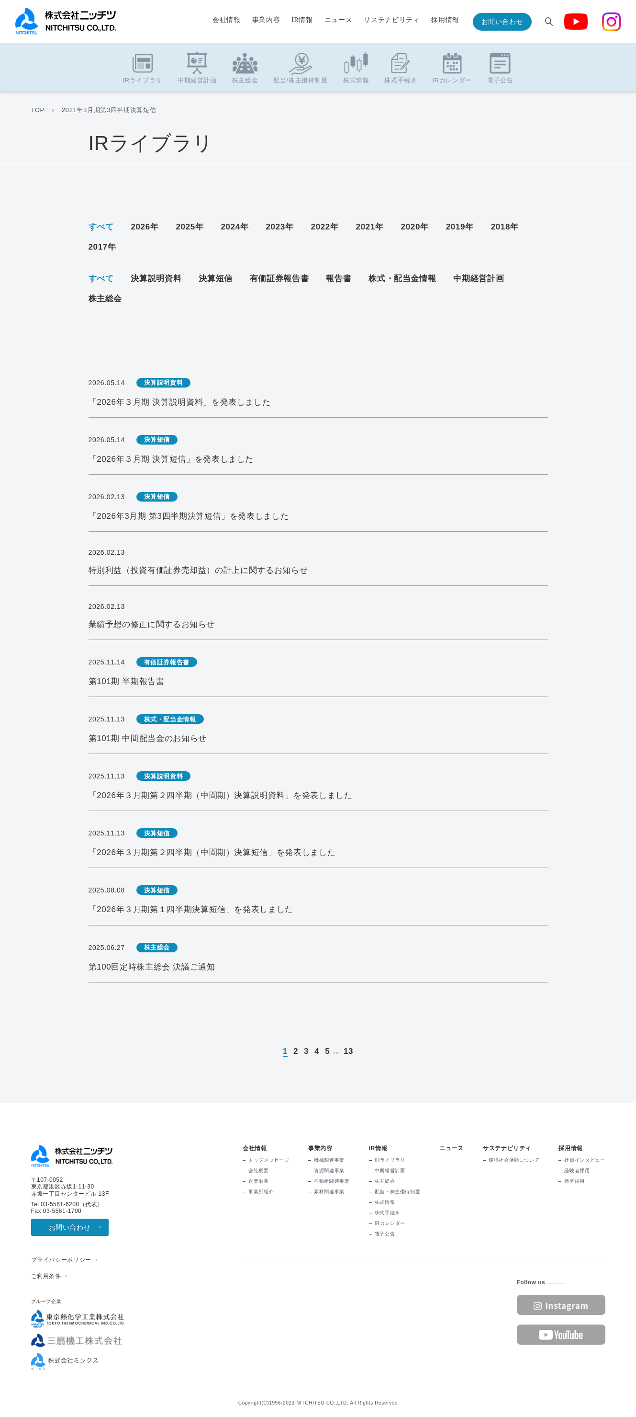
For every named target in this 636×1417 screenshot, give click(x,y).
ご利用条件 (46, 1276)
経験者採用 (577, 1170)
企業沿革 (258, 1181)
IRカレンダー (390, 1223)
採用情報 (445, 20)
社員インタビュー (584, 1160)
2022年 (325, 227)
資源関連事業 (329, 1170)
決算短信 (216, 278)
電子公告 (385, 1233)
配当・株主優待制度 (398, 1191)
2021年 (370, 227)
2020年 (415, 227)
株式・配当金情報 (402, 278)
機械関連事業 (329, 1160)
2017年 (102, 247)
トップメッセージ (268, 1160)
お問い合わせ (502, 21)
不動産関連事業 (331, 1181)
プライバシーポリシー (61, 1260)
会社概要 (258, 1170)
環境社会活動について (514, 1160)
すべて (101, 227)
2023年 (280, 227)
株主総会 (106, 299)
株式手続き (387, 1212)
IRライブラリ (390, 1160)
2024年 (234, 227)
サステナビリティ (392, 20)
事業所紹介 (261, 1191)
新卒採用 (574, 1181)
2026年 (144, 227)
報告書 (338, 278)
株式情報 (385, 1202)
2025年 (189, 227)
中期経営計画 (478, 278)
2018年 (505, 227)
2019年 (460, 227)
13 (348, 1051)
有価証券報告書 (279, 278)
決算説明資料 (156, 278)
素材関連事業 (329, 1191)
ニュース (338, 20)
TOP (38, 110)
